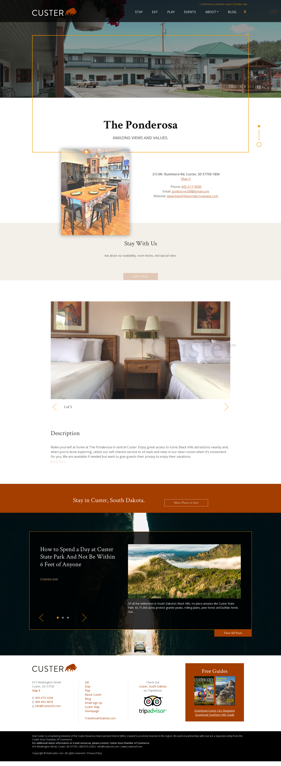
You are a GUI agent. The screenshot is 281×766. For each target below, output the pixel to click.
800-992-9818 (44, 702)
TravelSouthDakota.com (100, 718)
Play (171, 12)
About (210, 12)
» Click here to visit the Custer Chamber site (223, 4)
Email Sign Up (93, 703)
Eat (155, 12)
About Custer (93, 694)
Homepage (92, 711)
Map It (36, 690)
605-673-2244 (44, 698)
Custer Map (92, 707)
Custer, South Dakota (152, 686)
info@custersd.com (108, 746)
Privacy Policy (94, 753)
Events (190, 12)
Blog (232, 12)
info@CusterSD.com (48, 706)
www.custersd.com (131, 746)
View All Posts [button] (233, 633)
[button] (41, 618)
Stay (139, 12)
